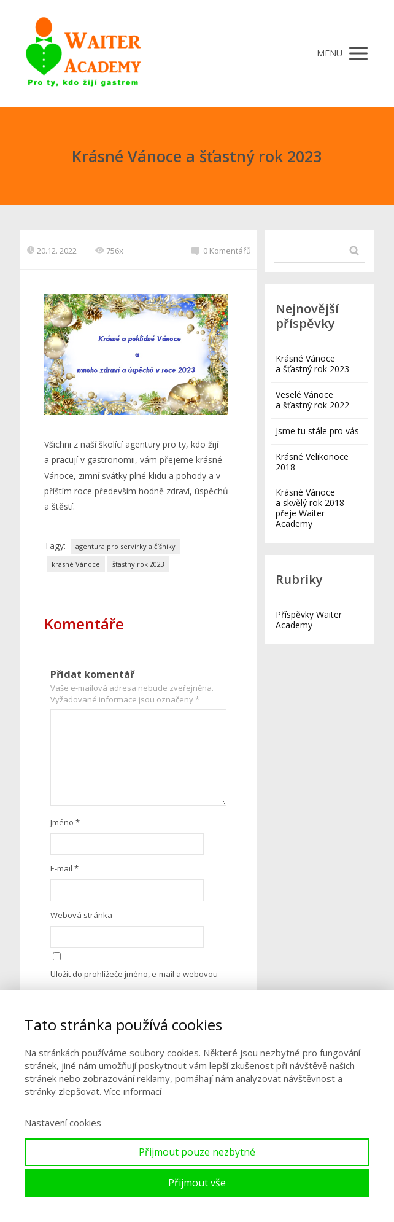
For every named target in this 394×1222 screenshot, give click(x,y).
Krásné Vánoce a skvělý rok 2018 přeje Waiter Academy (310, 507)
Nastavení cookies (63, 1122)
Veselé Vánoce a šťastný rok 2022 (312, 400)
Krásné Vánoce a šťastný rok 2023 (312, 363)
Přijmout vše (197, 1182)
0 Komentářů (221, 250)
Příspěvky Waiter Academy (309, 620)
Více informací (132, 1091)
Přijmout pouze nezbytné (197, 1152)
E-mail (64, 868)
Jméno (65, 822)
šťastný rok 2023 (138, 564)
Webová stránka (81, 914)
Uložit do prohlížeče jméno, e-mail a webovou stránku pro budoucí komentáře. (134, 984)
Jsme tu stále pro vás (317, 431)
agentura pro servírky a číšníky (125, 546)
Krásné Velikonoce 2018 (312, 462)
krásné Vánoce (76, 564)
